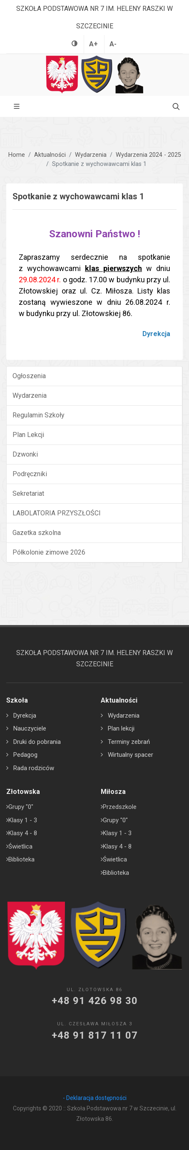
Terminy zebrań (129, 742)
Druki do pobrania (37, 742)
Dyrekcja (24, 715)
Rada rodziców (33, 768)
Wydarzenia (91, 154)
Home (16, 154)
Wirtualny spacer (130, 754)
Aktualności (50, 154)
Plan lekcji (121, 728)
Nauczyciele (29, 728)
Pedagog (25, 754)
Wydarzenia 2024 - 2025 (148, 154)
